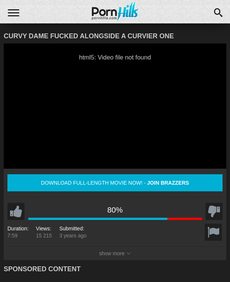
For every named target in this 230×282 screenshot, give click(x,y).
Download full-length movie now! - (115, 183)
